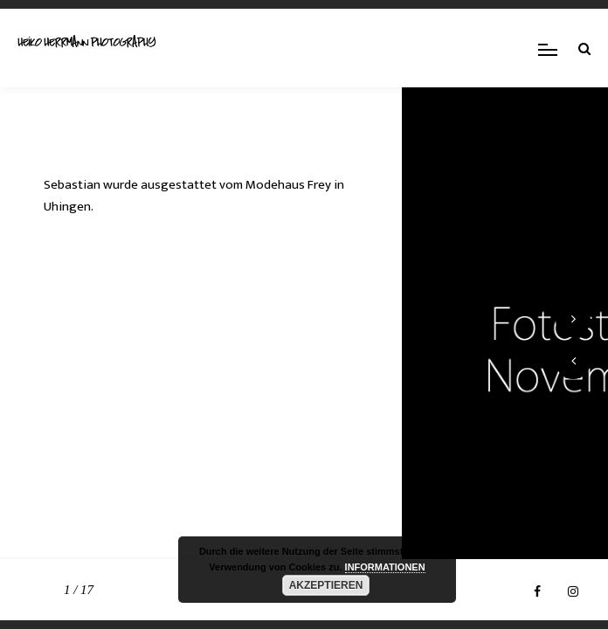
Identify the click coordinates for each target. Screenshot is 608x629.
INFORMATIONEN (385, 567)
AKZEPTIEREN (326, 585)
